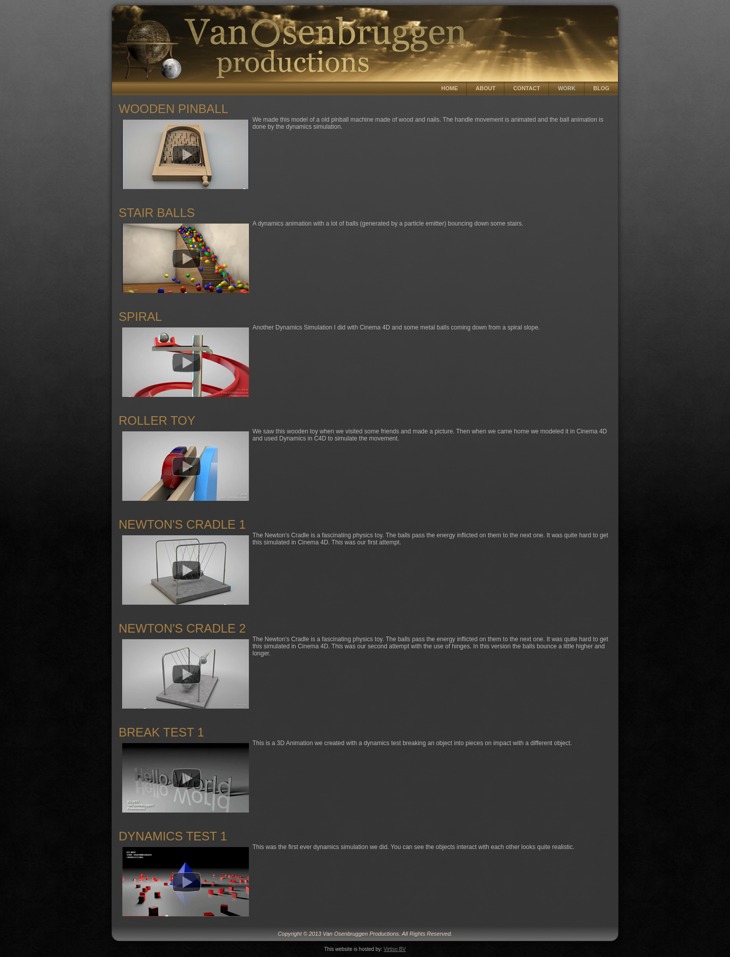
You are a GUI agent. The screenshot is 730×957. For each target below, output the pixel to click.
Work (566, 88)
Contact (526, 88)
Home (449, 88)
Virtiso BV (395, 949)
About (485, 88)
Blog (601, 88)
